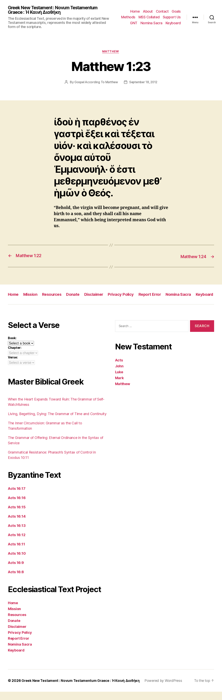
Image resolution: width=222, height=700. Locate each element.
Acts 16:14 (16, 525)
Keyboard (173, 23)
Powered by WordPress (167, 689)
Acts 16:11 (16, 552)
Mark (119, 386)
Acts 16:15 (16, 515)
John (119, 374)
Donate (76, 295)
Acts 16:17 (16, 497)
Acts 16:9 (16, 571)
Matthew (111, 52)
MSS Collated (149, 17)
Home (135, 11)
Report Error (156, 295)
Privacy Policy (126, 295)
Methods (128, 17)
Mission (31, 295)
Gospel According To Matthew (95, 83)
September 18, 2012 (143, 83)
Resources (54, 295)
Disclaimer (97, 295)
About (148, 11)
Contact (162, 11)
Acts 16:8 (16, 580)
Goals (176, 11)
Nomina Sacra (151, 23)
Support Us (172, 17)
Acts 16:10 (17, 562)
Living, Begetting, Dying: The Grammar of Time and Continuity (57, 422)
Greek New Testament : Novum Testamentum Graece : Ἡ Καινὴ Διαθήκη (56, 10)
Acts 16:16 (16, 506)
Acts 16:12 (16, 543)
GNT (133, 23)
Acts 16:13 (16, 534)
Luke (119, 380)
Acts (119, 368)
